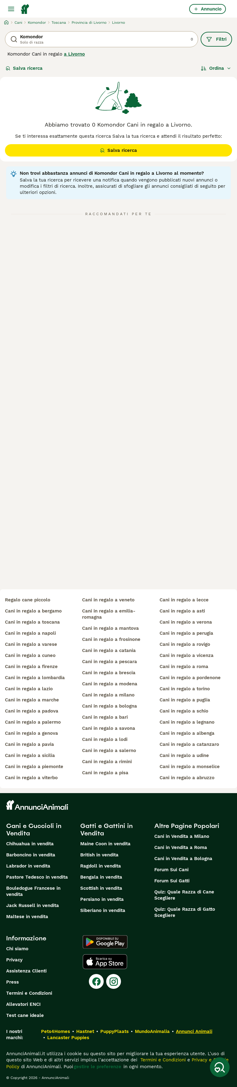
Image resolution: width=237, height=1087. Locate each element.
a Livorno (74, 54)
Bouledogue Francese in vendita (33, 891)
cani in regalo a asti (182, 611)
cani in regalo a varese (31, 644)
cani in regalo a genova (31, 733)
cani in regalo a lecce (184, 600)
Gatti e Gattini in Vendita (106, 829)
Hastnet (85, 1031)
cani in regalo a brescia (108, 672)
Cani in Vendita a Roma (180, 847)
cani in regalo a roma (184, 666)
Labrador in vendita (28, 866)
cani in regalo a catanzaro (189, 744)
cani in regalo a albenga (187, 733)
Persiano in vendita (102, 899)
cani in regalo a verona (186, 622)
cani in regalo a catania (109, 650)
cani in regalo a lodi (104, 739)
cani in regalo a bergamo (33, 611)
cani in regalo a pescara (109, 661)
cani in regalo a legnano (187, 722)
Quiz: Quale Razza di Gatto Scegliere (184, 912)
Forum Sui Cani (171, 869)
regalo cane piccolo (27, 600)
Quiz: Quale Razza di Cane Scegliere (184, 895)
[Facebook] (96, 981)
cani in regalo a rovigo (185, 644)
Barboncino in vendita (30, 855)
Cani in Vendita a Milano (181, 836)
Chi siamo (17, 948)
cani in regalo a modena (109, 684)
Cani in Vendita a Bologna (183, 858)
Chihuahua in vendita (30, 844)
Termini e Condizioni (29, 993)
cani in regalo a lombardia (35, 677)
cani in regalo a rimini (107, 761)
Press (12, 982)
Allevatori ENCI (23, 1004)
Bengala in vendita (101, 877)
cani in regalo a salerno (109, 750)
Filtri (216, 39)
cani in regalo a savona (108, 728)
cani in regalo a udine (184, 755)
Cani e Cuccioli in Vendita (33, 829)
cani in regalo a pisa (105, 773)
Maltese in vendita (27, 916)
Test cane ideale (25, 1015)
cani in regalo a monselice (190, 766)
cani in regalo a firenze (31, 666)
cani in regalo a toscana (32, 622)
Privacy (14, 960)
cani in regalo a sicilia (30, 755)
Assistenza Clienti (26, 971)
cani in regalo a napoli (30, 633)
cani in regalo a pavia (29, 744)
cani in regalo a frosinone (111, 639)
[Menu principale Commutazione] (11, 9)
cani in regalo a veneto (108, 600)
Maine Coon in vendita (105, 844)
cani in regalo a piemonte (34, 766)
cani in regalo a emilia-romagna (108, 614)
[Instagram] (113, 981)
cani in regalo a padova (31, 711)
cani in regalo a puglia (185, 700)
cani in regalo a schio (184, 711)
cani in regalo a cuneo (30, 655)
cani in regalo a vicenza (187, 655)
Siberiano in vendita (102, 910)
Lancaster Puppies (68, 1037)
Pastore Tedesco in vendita (37, 877)
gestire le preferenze (97, 1066)
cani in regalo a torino (185, 689)
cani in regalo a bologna (109, 706)
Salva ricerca (24, 68)
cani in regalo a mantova (110, 628)
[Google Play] (105, 941)
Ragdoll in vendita (100, 866)
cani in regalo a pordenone (190, 677)
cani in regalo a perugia (186, 633)
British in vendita (99, 855)
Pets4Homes (55, 1031)
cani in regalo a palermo (33, 722)
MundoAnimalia (152, 1031)
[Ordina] (216, 68)
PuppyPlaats (114, 1031)
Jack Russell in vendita (32, 905)
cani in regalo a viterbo (31, 777)
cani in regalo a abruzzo (187, 777)
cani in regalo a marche (32, 700)
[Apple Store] (105, 961)
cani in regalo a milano (108, 695)
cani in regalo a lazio (29, 689)
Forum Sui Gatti (171, 881)
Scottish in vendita (101, 888)
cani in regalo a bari (105, 717)
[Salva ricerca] (220, 1067)
